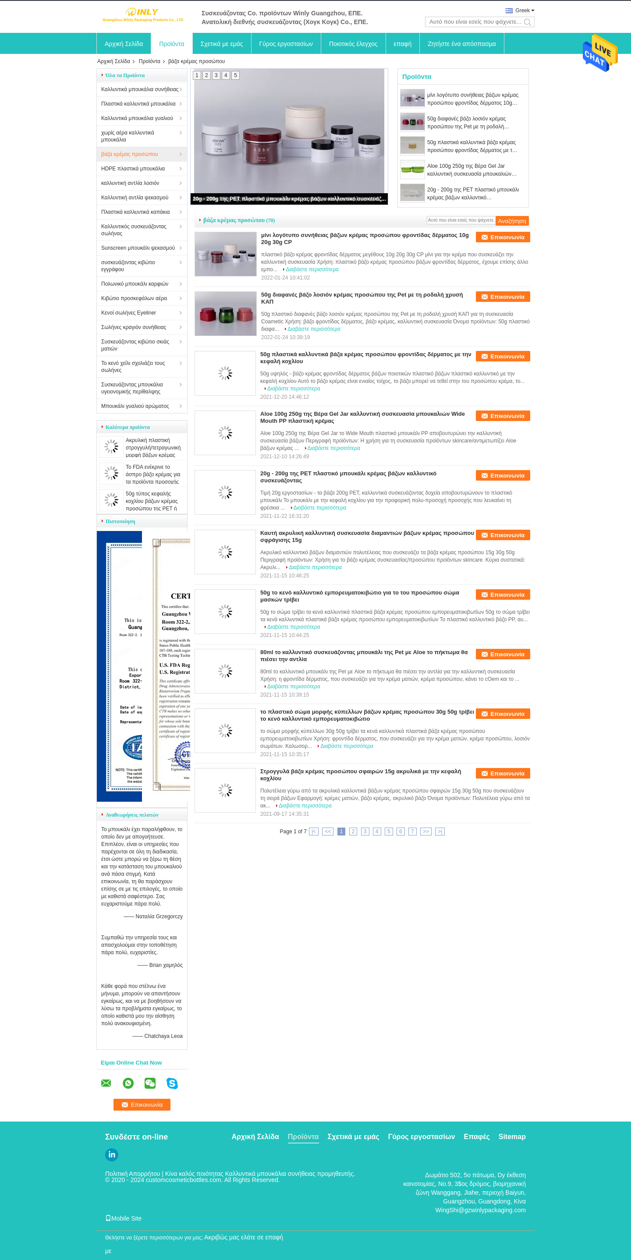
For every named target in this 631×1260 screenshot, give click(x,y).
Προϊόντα (171, 43)
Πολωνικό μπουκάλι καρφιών (134, 284)
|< (314, 831)
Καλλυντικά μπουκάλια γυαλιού (137, 118)
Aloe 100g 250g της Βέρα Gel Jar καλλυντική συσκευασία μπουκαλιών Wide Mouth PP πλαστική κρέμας (469, 170)
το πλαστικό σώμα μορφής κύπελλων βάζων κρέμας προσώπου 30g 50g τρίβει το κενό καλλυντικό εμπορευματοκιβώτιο (367, 715)
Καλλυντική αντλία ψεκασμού (134, 198)
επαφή (403, 43)
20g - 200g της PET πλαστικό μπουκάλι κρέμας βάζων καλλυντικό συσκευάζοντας (289, 199)
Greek (522, 10)
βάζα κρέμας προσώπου (129, 154)
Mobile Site (123, 1218)
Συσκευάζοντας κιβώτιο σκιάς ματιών (135, 345)
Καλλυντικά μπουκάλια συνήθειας (140, 89)
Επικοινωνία (507, 237)
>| (440, 831)
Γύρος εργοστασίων (286, 43)
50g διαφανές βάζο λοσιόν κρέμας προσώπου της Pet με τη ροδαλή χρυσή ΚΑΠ (466, 123)
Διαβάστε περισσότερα (312, 269)
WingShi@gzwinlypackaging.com (481, 1210)
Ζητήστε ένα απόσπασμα (462, 43)
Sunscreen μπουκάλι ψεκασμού (138, 248)
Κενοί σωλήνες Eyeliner (128, 313)
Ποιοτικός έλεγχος (353, 43)
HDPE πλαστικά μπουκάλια (133, 169)
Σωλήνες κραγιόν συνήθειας (133, 327)
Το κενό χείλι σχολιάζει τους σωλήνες (133, 366)
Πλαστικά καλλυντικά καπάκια (135, 212)
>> (426, 831)
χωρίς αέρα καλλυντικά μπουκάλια (127, 136)
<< (328, 831)
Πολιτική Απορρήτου (132, 1173)
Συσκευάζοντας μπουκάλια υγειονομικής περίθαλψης (132, 388)
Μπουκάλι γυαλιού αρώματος (135, 406)
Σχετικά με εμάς (222, 43)
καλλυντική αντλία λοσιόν (130, 183)
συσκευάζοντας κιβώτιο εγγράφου (128, 266)
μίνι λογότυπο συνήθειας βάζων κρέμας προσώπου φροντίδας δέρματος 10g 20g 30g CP (472, 99)
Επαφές (476, 1136)
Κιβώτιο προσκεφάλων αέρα (134, 298)
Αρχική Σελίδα (124, 43)
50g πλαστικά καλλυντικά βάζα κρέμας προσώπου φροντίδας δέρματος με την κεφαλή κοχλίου (472, 146)
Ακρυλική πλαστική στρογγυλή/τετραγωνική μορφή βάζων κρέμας (153, 447)
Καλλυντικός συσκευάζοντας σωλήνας (134, 230)
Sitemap (512, 1136)
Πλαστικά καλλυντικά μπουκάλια (138, 104)
